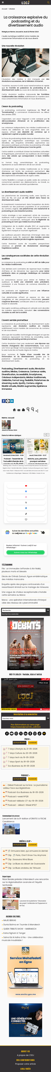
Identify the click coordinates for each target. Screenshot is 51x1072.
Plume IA (15, 465)
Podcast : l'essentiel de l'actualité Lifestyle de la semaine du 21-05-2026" (13, 460)
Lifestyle (12, 9)
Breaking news (7, 465)
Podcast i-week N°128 (18, 796)
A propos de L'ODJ (25, 1055)
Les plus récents (19, 743)
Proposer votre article (25, 1064)
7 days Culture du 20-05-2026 (22, 753)
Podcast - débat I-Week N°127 (22, 805)
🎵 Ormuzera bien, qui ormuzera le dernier (28, 851)
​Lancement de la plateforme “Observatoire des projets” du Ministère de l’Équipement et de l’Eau (33, 903)
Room (12, 471)
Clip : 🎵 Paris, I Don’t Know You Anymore (27, 855)
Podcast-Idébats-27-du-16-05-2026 (25, 800)
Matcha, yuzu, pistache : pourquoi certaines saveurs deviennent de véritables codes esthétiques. (37, 460)
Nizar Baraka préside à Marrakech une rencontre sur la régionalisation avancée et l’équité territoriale (25, 882)
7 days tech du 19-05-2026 (21, 757)
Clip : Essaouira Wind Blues (20, 859)
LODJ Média (32, 473)
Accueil (4, 9)
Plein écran (43, 683)
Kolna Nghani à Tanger (14, 933)
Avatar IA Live (41, 473)
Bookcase (25, 473)
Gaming (21, 465)
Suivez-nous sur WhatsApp (25, 552)
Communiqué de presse (32, 465)
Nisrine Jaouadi (15, 32)
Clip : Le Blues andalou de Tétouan (24, 868)
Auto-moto (6, 471)
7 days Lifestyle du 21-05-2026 (22, 749)
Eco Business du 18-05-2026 (21, 766)
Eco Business (43, 465)
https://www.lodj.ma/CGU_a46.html (25, 727)
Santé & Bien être (17, 468)
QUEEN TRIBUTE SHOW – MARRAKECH (19, 929)
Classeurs (33, 743)
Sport (46, 468)
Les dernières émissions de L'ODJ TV (34, 471)
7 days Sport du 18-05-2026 (21, 761)
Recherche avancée (10, 614)
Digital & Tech (7, 468)
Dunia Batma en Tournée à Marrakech (21, 924)
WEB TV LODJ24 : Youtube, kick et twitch (25, 674)
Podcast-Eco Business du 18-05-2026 (26, 792)
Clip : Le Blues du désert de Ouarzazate (26, 863)
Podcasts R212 (19, 471)
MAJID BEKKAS (9, 920)
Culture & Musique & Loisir (36, 468)
